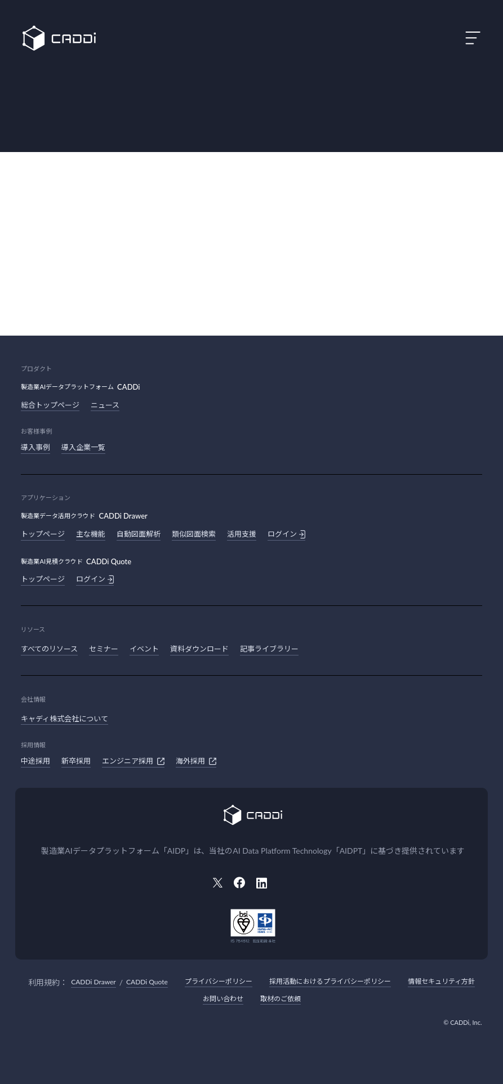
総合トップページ (50, 404)
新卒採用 (76, 760)
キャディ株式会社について (64, 718)
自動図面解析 (139, 533)
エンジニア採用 (133, 761)
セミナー (103, 648)
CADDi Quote (147, 982)
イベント (144, 648)
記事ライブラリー (269, 648)
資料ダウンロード (199, 648)
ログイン (286, 534)
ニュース (105, 404)
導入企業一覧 (83, 447)
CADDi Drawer (93, 982)
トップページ (43, 533)
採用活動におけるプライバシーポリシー (330, 981)
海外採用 (196, 761)
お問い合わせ (223, 998)
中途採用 (35, 760)
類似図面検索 (194, 533)
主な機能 (90, 533)
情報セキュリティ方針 (441, 981)
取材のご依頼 (280, 998)
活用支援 (241, 533)
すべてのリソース (49, 648)
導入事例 (35, 447)
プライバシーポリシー (218, 981)
